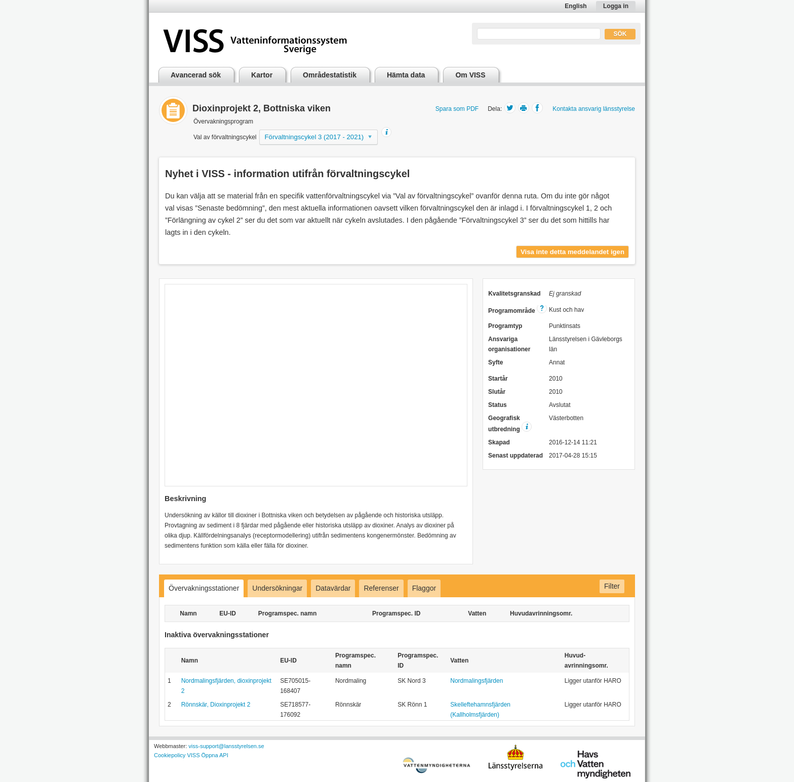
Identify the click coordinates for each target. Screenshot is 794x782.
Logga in (615, 6)
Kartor (261, 75)
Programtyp (505, 326)
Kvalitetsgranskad (514, 293)
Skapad (499, 442)
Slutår (496, 391)
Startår (498, 378)
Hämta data (406, 75)
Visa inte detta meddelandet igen (572, 252)
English (575, 6)
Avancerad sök (196, 75)
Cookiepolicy (169, 755)
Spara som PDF (457, 108)
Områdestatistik (329, 75)
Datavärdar (332, 588)
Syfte (495, 362)
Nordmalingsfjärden (476, 680)
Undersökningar (277, 588)
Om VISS (470, 75)
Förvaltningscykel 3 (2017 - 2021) (314, 137)
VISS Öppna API (207, 755)
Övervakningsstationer (204, 588)
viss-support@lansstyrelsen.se (226, 746)
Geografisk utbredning (510, 424)
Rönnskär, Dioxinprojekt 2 (216, 704)
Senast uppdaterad (515, 455)
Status (497, 404)
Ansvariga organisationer (509, 344)
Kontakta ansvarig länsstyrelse (593, 108)
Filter (612, 586)
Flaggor (424, 588)
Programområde (517, 311)
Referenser (381, 588)
